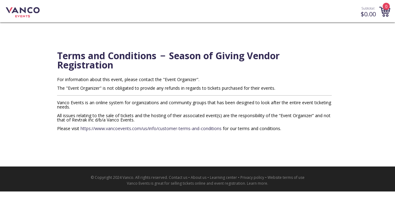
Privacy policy (252, 177)
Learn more (257, 183)
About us (198, 177)
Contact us (178, 177)
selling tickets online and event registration (208, 183)
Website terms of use (286, 177)
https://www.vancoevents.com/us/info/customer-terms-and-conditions (151, 128)
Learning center (223, 177)
